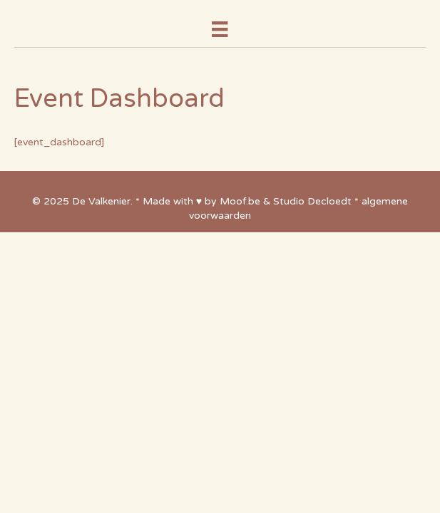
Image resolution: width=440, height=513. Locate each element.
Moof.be (240, 201)
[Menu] (219, 29)
